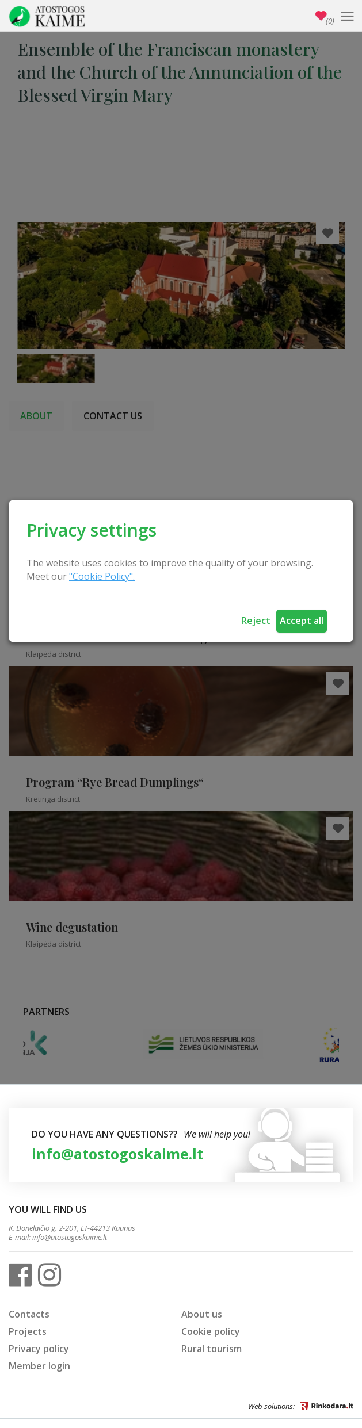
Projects (28, 1331)
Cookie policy (210, 1331)
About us (201, 1314)
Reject (255, 620)
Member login (39, 1366)
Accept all (301, 620)
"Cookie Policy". (102, 576)
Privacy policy (39, 1348)
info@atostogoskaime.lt (117, 1153)
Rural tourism (211, 1348)
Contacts (29, 1314)
